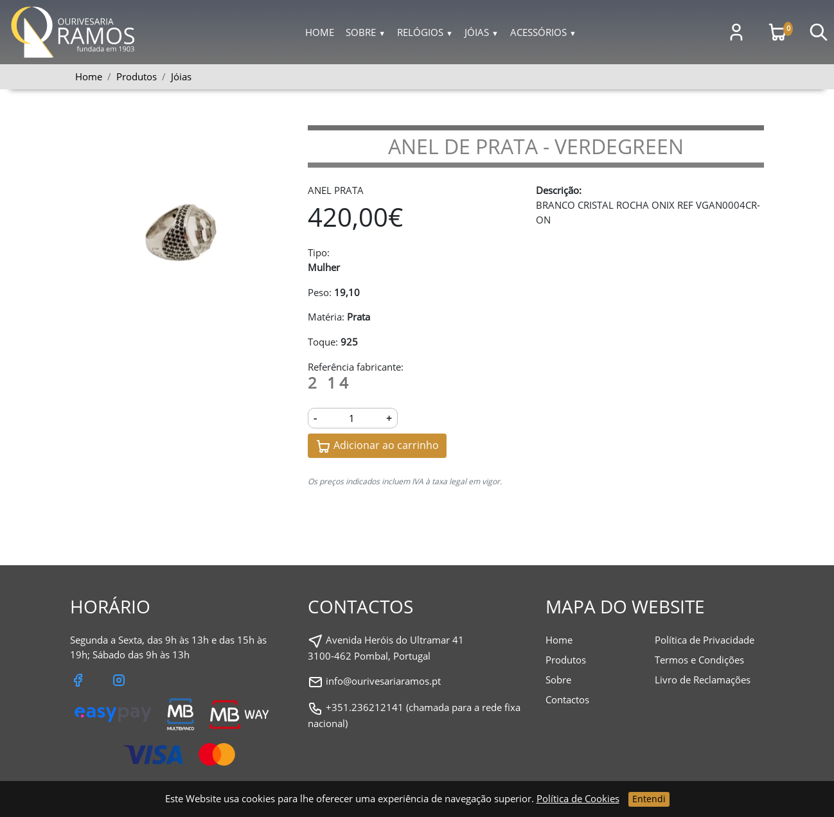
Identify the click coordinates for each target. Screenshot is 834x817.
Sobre (366, 32)
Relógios (425, 32)
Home (319, 32)
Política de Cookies (578, 798)
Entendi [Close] (649, 799)
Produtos (566, 659)
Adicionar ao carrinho (377, 446)
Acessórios (543, 32)
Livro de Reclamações (702, 679)
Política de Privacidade (704, 639)
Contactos (567, 699)
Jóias (482, 32)
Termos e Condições (699, 659)
